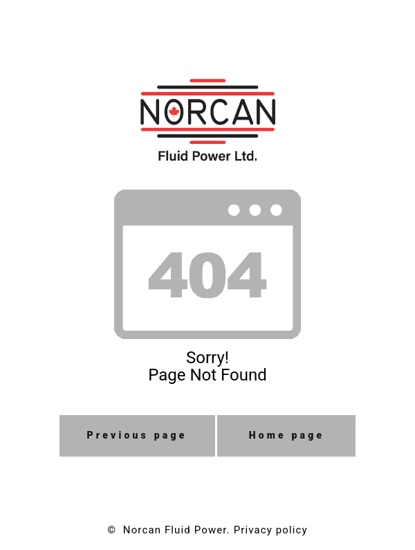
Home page (287, 435)
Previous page (137, 435)
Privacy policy (271, 530)
